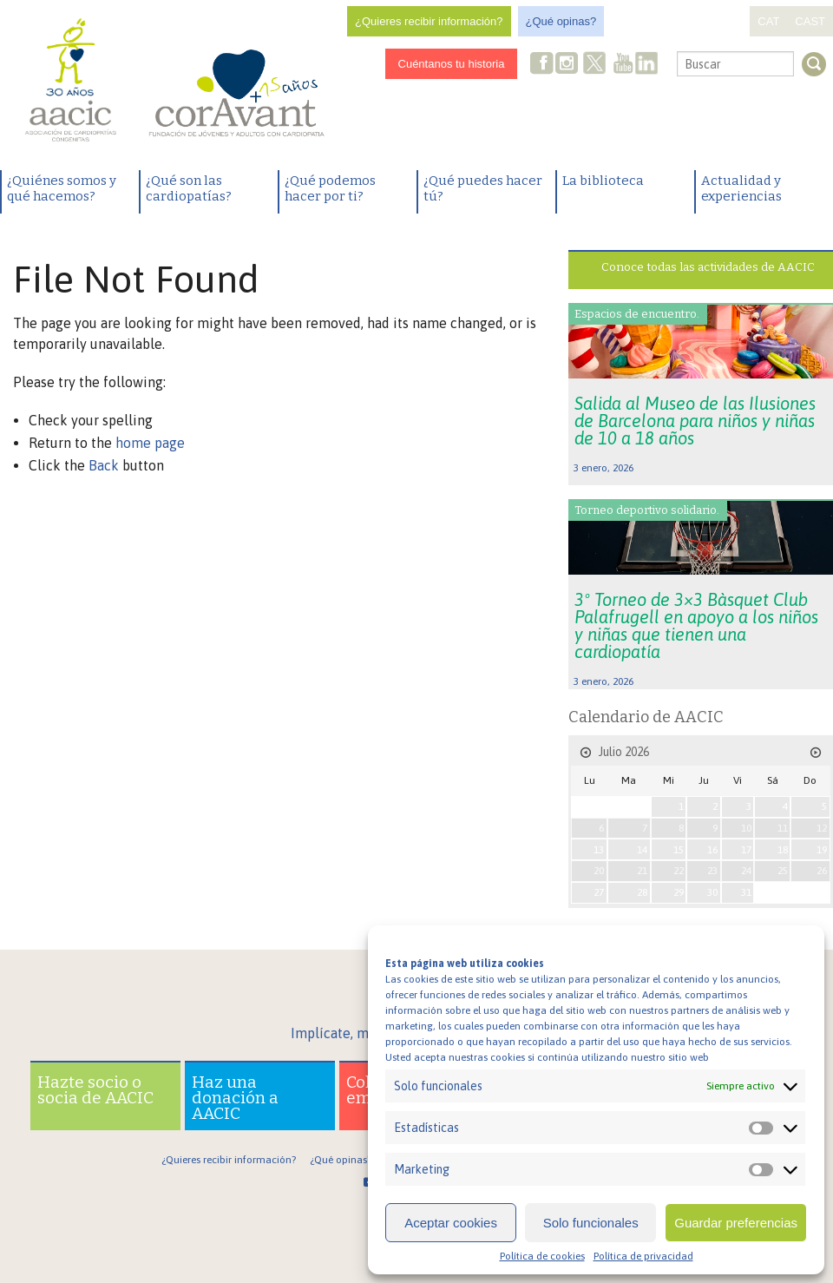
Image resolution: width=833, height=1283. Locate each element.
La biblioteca (603, 180)
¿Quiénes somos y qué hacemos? (61, 188)
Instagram (568, 64)
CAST (810, 21)
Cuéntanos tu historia (451, 63)
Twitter (595, 65)
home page (150, 443)
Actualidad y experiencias (741, 188)
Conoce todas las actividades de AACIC (708, 267)
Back (104, 465)
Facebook (542, 64)
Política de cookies (542, 1256)
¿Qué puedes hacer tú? (482, 188)
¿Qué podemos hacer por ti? (330, 188)
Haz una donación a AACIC (235, 1097)
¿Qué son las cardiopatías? (189, 188)
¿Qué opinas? (561, 21)
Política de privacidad (643, 1256)
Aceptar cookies (450, 1222)
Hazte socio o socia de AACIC (95, 1090)
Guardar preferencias (735, 1222)
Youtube (623, 64)
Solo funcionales (591, 1222)
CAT (768, 21)
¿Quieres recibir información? (429, 21)
